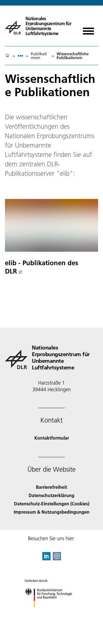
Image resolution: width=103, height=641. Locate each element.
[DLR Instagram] (57, 558)
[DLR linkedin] (46, 558)
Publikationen (39, 56)
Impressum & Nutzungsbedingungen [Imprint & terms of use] (52, 512)
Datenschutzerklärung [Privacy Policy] (51, 495)
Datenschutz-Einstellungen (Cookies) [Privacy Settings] (51, 503)
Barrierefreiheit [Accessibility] (51, 487)
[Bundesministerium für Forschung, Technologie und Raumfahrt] (51, 612)
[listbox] (20, 55)
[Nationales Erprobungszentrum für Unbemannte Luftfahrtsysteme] (40, 25)
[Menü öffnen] (88, 29)
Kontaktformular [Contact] (51, 438)
